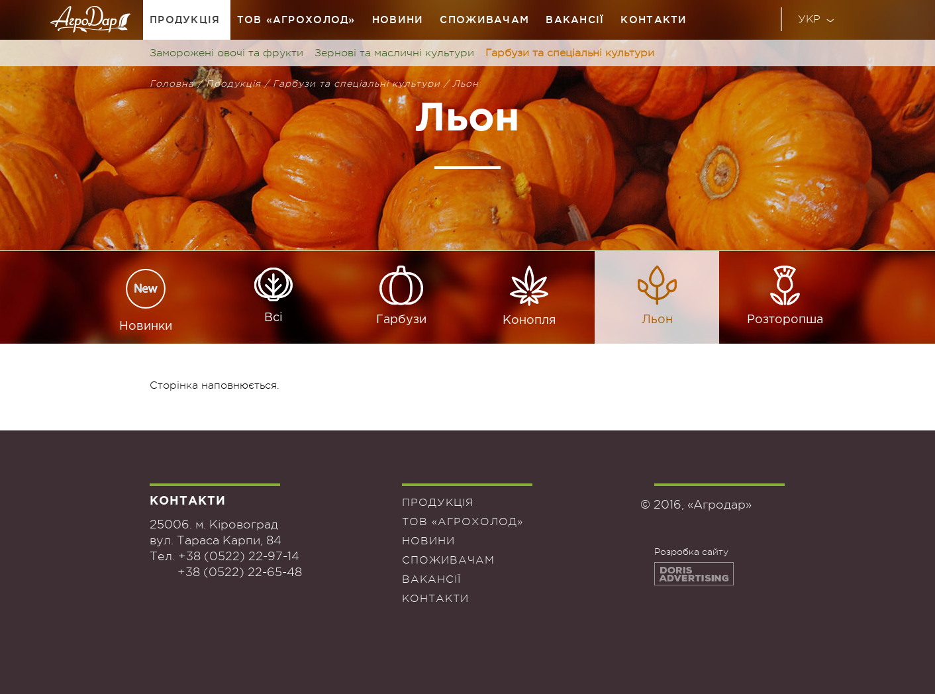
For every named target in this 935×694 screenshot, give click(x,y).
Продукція (185, 19)
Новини (398, 19)
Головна (172, 83)
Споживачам (484, 19)
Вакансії (575, 19)
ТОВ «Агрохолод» (296, 19)
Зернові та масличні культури (394, 53)
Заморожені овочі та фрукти (226, 53)
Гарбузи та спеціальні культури (569, 53)
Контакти (653, 19)
